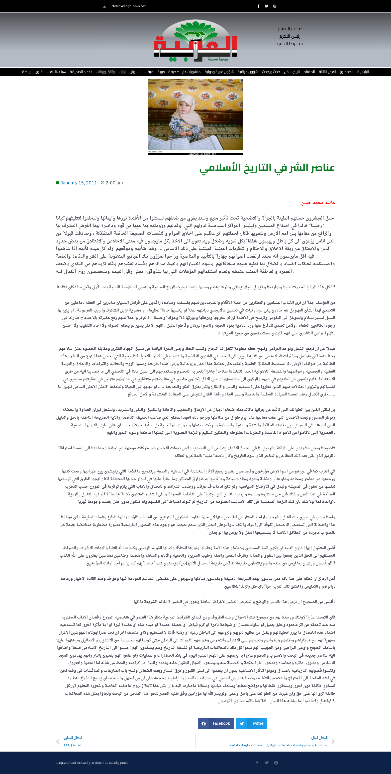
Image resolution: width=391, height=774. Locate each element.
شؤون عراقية (248, 71)
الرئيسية (363, 71)
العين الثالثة (327, 71)
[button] (216, 723)
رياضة (26, 71)
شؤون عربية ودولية (219, 71)
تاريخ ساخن (292, 71)
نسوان (135, 71)
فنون (39, 71)
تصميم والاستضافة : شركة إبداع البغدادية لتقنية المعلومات (92, 763)
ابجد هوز (346, 71)
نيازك (122, 71)
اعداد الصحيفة (81, 71)
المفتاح (309, 71)
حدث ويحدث (271, 71)
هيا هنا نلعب (56, 71)
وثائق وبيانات (105, 71)
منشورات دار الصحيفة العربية (179, 71)
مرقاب (149, 71)
